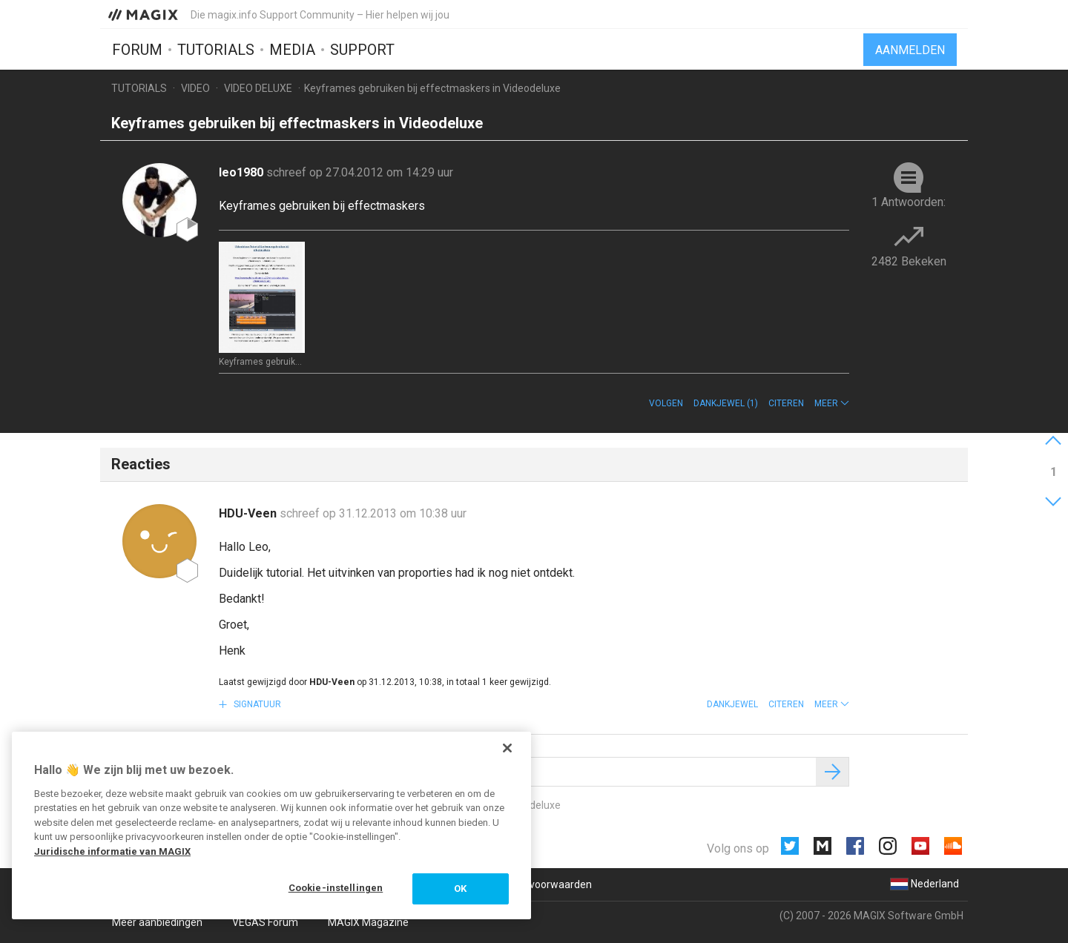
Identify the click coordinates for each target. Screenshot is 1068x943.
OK (460, 888)
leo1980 (242, 172)
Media (292, 50)
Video (195, 88)
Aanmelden (910, 50)
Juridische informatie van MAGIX (112, 851)
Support (362, 50)
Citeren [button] (786, 403)
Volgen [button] (666, 403)
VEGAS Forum (265, 922)
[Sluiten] (507, 748)
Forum (137, 50)
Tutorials (215, 50)
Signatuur (256, 704)
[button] (831, 403)
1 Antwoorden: (908, 202)
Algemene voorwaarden (535, 884)
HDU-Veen (249, 513)
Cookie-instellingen (336, 887)
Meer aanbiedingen (157, 922)
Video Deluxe (258, 88)
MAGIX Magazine (368, 922)
